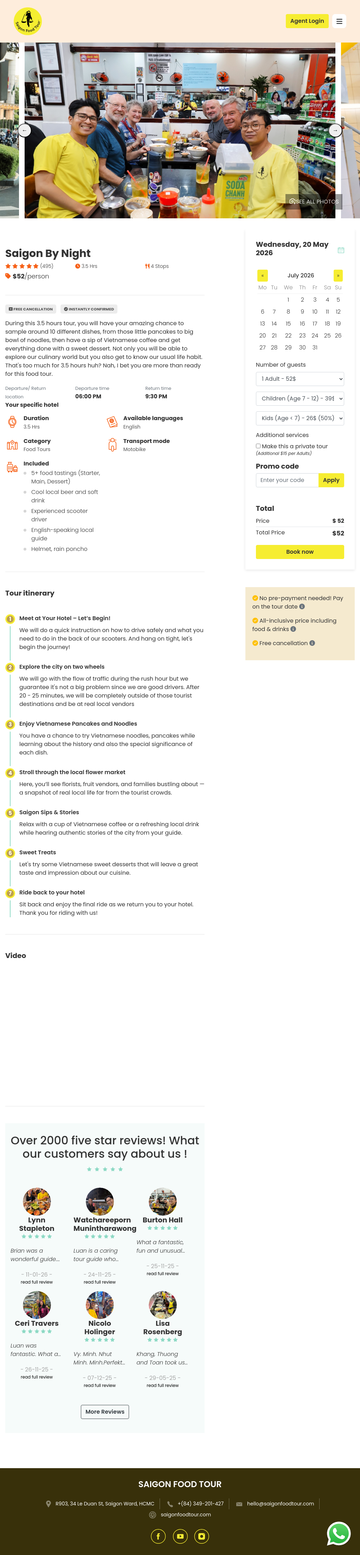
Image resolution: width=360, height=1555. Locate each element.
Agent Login (307, 21)
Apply (331, 480)
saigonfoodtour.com (186, 1514)
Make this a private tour (295, 446)
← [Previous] (24, 130)
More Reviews (104, 1412)
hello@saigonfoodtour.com (280, 1503)
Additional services (282, 435)
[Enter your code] (287, 480)
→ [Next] (335, 130)
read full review (37, 1282)
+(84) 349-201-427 (201, 1503)
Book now (300, 552)
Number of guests (281, 365)
